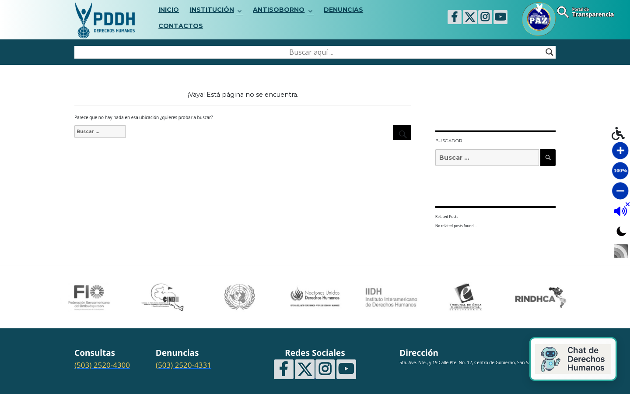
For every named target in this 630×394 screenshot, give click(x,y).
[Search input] (311, 52)
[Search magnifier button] (549, 52)
